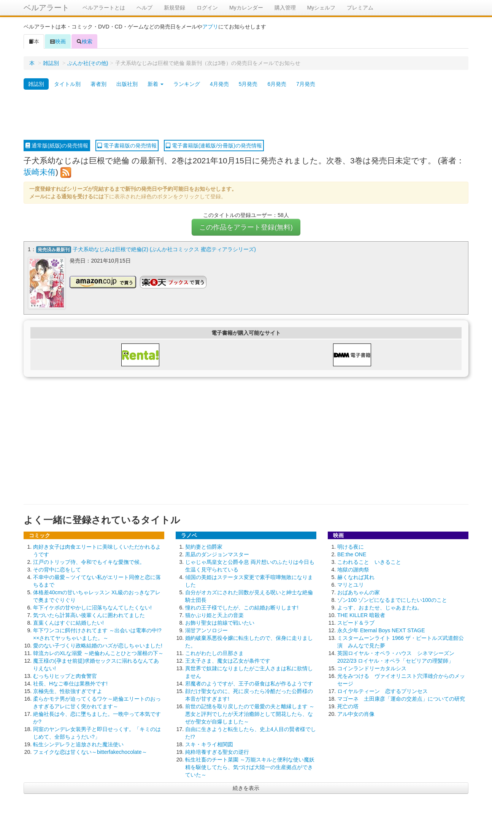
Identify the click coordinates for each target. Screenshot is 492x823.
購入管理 (285, 8)
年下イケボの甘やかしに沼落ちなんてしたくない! (92, 606)
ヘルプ (144, 8)
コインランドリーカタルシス (371, 667)
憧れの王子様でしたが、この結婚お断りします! (241, 606)
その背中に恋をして (57, 568)
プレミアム (360, 8)
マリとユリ (350, 584)
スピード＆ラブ (356, 622)
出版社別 (127, 84)
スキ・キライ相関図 (209, 743)
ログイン (207, 8)
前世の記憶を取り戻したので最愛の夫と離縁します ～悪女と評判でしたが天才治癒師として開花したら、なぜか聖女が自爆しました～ (249, 712)
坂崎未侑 (40, 172)
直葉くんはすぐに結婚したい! (68, 622)
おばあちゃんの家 (358, 591)
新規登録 (174, 8)
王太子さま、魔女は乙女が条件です (227, 660)
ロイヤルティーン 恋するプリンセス (382, 690)
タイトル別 (67, 84)
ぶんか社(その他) (87, 63)
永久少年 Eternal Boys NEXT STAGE (381, 629)
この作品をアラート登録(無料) (246, 227)
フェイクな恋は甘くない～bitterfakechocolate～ (90, 751)
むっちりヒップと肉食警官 (65, 675)
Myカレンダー (246, 8)
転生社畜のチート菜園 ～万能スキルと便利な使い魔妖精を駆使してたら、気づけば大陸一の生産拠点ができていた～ (249, 766)
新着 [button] (155, 84)
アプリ (210, 27)
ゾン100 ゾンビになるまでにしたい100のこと (392, 599)
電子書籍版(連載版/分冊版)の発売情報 (214, 145)
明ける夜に (350, 546)
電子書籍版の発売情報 (127, 145)
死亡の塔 (348, 705)
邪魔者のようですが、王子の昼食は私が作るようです (249, 682)
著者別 (98, 84)
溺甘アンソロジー (206, 629)
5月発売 (248, 84)
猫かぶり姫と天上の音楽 (214, 614)
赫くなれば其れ (356, 576)
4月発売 (219, 84)
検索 (84, 41)
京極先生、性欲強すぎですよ (67, 690)
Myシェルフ (321, 8)
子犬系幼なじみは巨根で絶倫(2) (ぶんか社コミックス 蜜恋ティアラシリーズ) (164, 249)
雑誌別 (51, 63)
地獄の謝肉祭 (353, 568)
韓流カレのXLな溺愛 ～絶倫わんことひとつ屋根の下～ (98, 652)
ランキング (186, 84)
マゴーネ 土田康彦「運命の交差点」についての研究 (401, 698)
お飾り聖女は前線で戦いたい (219, 622)
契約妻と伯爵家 (203, 546)
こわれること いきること (369, 561)
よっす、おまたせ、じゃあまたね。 (379, 606)
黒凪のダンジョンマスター (217, 553)
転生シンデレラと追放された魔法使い (78, 743)
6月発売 (276, 84)
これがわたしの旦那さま (214, 652)
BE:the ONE (351, 553)
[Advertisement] (246, 115)
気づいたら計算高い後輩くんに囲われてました (89, 614)
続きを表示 (246, 787)
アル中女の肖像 (356, 713)
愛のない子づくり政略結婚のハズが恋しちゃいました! (97, 644)
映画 (58, 41)
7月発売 (305, 84)
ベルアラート (46, 7)
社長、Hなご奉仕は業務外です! (70, 682)
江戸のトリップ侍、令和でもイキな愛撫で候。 (89, 561)
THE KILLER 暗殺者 (361, 614)
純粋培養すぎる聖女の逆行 (217, 751)
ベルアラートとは (104, 8)
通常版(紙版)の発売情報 (56, 145)
